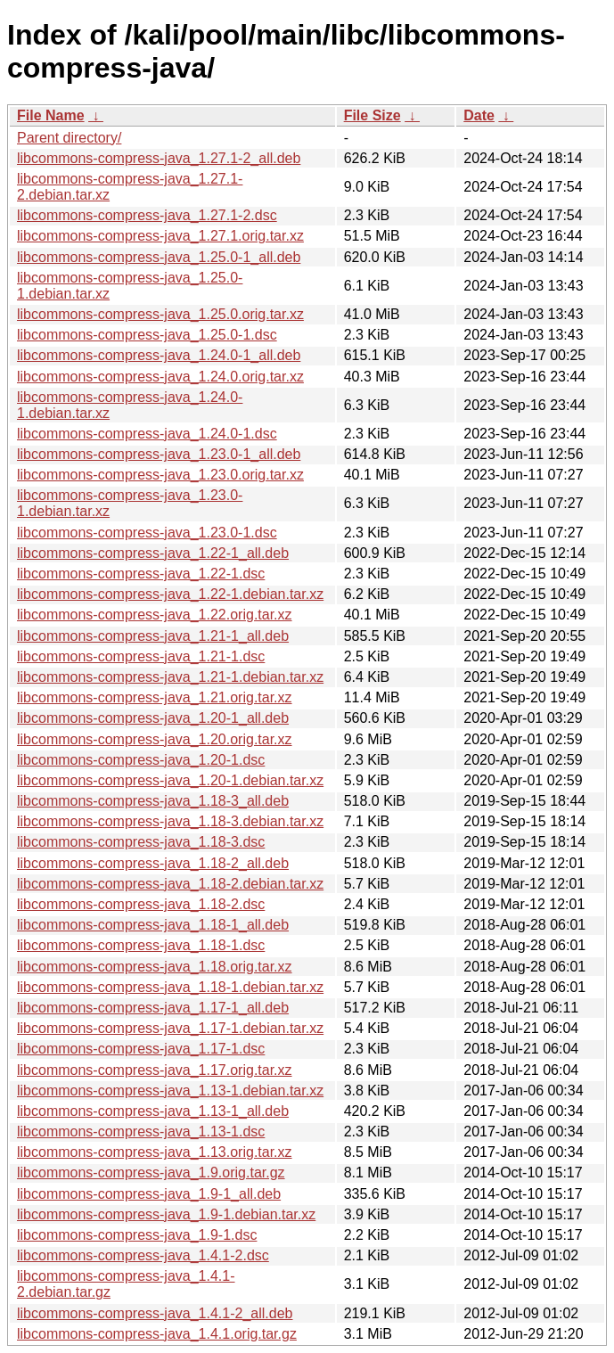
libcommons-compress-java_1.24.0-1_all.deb (158, 355)
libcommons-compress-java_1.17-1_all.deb (153, 1007)
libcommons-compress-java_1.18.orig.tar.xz (154, 966)
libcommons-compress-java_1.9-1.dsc (137, 1234)
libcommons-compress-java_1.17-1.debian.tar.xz (170, 1028)
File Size (372, 115)
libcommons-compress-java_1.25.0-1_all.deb (158, 257)
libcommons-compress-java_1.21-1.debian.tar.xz (170, 677)
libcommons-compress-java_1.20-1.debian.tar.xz (170, 780)
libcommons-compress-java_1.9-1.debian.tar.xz (166, 1214)
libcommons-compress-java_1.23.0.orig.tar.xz (160, 474)
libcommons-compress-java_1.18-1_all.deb (153, 924)
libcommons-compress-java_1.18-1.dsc (141, 945)
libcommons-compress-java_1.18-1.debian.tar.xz (170, 987)
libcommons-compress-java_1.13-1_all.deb (153, 1111)
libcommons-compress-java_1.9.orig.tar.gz (151, 1172)
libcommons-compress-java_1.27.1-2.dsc (147, 215)
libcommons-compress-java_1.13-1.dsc (141, 1131)
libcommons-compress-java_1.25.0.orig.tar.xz (160, 314)
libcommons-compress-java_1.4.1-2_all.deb (154, 1313)
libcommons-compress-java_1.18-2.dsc (141, 904)
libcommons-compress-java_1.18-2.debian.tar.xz (170, 883)
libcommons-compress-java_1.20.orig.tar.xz (154, 739)
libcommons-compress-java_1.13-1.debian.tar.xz (170, 1090)
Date (479, 115)
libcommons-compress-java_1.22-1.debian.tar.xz (170, 594)
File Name (51, 115)
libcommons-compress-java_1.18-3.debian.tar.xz (170, 821)
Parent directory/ (69, 137)
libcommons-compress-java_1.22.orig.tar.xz (154, 614)
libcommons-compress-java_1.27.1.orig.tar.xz (160, 235)
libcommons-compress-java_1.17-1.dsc (141, 1048)
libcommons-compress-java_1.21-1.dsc (141, 656)
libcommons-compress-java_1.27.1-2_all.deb (158, 158)
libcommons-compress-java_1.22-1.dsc (141, 573)
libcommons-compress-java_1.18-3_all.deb (153, 800)
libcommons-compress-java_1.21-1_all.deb (153, 636)
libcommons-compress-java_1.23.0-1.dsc (147, 532)
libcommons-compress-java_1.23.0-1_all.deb (158, 454)
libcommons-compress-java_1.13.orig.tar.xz (154, 1152)
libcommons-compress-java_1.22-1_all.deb (153, 553)
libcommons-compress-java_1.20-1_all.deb (153, 718)
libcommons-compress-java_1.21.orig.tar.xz (154, 697)
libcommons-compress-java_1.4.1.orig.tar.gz (157, 1333)
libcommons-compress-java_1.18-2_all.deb (153, 863)
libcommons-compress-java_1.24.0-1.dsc (147, 433)
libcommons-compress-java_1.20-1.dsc (141, 759)
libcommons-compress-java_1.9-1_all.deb (149, 1193)
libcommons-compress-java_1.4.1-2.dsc (143, 1255)
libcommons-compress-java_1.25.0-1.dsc (147, 334)
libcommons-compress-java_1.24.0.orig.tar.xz (160, 376)
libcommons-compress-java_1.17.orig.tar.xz (154, 1070)
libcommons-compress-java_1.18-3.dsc (141, 841)
